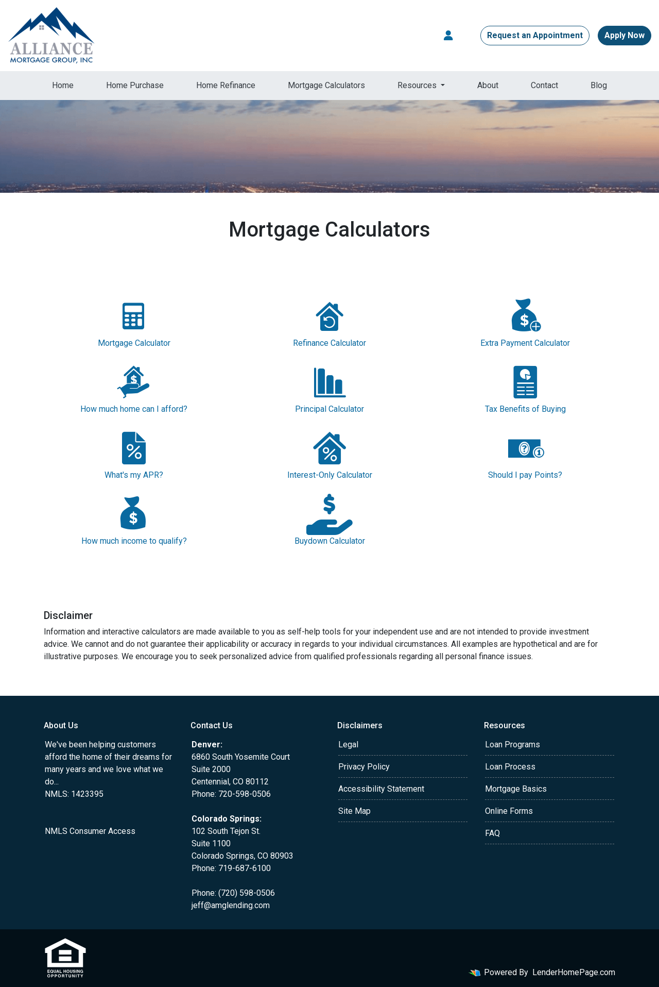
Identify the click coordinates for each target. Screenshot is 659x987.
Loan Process (510, 767)
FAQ (492, 833)
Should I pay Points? (525, 454)
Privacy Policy (364, 767)
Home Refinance (225, 85)
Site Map (354, 811)
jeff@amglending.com (231, 905)
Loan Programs (512, 744)
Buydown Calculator (329, 520)
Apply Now (624, 35)
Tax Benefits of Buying (525, 388)
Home (63, 85)
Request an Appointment (535, 35)
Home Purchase (135, 85)
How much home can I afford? (134, 388)
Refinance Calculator (329, 322)
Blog (599, 85)
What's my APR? (134, 454)
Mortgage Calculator (134, 322)
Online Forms (509, 811)
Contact (544, 85)
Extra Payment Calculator (525, 322)
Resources (418, 85)
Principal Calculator (329, 388)
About (487, 85)
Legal (348, 744)
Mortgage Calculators (326, 85)
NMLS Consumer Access (90, 831)
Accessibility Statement (381, 789)
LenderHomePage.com (573, 972)
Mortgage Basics (516, 789)
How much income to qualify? (134, 520)
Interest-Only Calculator (329, 454)
